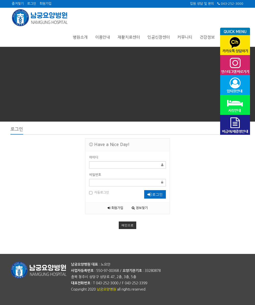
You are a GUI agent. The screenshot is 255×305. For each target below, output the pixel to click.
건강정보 (207, 37)
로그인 (31, 3)
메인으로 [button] (127, 225)
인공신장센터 (158, 37)
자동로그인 (99, 192)
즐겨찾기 (18, 3)
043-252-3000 (230, 3)
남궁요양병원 (106, 289)
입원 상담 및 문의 (202, 3)
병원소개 (80, 37)
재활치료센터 (129, 37)
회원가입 (46, 3)
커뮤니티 (184, 37)
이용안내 (102, 37)
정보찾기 (140, 208)
